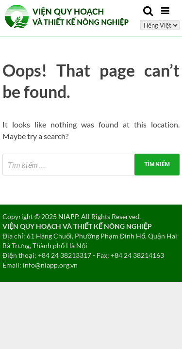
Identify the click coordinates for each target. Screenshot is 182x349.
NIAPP (68, 216)
